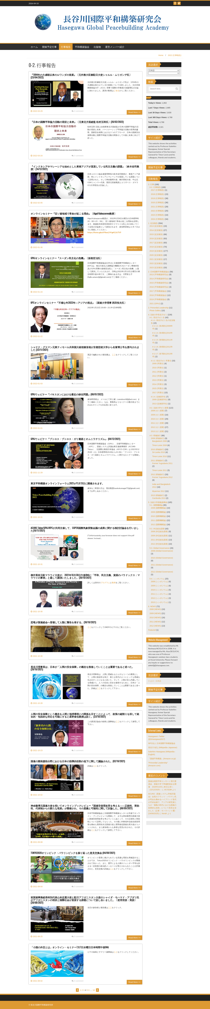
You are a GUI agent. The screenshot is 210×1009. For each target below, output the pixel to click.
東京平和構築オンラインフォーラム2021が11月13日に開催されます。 (67, 483)
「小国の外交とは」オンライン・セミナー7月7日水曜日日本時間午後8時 (70, 947)
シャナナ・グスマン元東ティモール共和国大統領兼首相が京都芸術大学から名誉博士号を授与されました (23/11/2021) (85, 348)
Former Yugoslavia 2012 (162, 477)
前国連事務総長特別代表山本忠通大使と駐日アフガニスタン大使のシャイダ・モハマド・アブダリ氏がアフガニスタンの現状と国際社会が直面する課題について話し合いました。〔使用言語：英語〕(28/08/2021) (85, 900)
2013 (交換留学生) (160, 404)
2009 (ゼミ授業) (157, 415)
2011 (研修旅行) (157, 460)
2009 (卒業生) (158, 363)
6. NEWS (152, 606)
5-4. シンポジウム (157, 579)
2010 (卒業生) (158, 368)
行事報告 (66, 46)
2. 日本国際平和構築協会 (158, 272)
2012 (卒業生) (158, 376)
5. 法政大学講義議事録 (157, 502)
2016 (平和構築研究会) (159, 287)
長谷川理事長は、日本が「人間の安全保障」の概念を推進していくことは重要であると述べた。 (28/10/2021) (82, 668)
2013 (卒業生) (158, 380)
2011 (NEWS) (155, 622)
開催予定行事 (49, 46)
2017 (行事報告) (157, 190)
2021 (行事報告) (157, 207)
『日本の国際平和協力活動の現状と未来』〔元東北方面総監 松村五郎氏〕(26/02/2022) (77, 122)
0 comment (77, 111)
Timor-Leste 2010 (159, 456)
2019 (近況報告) (156, 251)
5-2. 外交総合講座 (157, 529)
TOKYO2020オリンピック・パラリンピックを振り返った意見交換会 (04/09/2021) (73, 853)
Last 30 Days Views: (157, 112)
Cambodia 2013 (159, 498)
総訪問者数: (153, 127)
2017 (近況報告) (156, 243)
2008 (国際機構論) (158, 508)
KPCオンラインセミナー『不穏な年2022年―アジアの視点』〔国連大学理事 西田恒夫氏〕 (79, 302)
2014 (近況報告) (156, 230)
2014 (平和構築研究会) (159, 279)
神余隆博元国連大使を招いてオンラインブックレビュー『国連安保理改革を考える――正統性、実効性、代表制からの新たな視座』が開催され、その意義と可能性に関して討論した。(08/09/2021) (85, 807)
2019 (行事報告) (157, 198)
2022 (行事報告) (174, 55)
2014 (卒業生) (158, 384)
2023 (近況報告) (156, 267)
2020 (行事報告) (157, 202)
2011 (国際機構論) (158, 520)
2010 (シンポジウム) (159, 590)
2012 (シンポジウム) (159, 598)
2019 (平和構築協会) (158, 299)
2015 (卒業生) (158, 388)
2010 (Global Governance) (162, 558)
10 (94, 990)
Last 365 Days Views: (158, 117)
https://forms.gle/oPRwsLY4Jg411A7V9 (104, 232)
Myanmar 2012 (158, 491)
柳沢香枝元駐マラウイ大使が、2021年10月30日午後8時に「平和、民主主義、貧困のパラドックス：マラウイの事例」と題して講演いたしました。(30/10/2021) (85, 576)
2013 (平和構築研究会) (159, 274)
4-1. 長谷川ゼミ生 (157, 317)
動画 (114, 582)
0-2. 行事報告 (155, 187)
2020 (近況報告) (156, 255)
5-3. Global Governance (160, 548)
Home (160, 55)
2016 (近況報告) (156, 238)
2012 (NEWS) (155, 626)
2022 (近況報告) (156, 263)
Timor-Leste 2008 (159, 445)
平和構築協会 (82, 46)
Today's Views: (155, 103)
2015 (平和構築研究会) (159, 283)
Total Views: (154, 122)
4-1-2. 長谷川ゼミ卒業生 (161, 361)
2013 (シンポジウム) (159, 602)
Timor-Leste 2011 (159, 470)
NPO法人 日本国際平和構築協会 (161, 743)
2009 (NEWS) (155, 613)
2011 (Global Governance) (162, 565)
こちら (116, 90)
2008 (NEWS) (155, 609)
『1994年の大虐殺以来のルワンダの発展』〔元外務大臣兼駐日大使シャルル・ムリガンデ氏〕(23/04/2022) (81, 76)
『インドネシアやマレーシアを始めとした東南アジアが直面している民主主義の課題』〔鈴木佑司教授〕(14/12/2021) (85, 168)
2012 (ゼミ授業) (157, 427)
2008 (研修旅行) (157, 438)
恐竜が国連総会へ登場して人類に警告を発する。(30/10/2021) (63, 622)
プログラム (105, 582)
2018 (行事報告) (157, 194)
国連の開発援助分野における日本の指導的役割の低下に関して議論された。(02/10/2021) (78, 761)
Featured (152, 630)
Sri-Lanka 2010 (158, 452)
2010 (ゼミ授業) (157, 419)
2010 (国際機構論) (158, 516)
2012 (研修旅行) (157, 474)
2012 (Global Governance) (162, 572)
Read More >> (134, 112)
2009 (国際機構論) (158, 512)
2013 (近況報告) (156, 226)
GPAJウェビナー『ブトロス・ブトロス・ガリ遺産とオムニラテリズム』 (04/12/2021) (75, 439)
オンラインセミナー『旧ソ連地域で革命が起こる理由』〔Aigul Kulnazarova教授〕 (74, 213)
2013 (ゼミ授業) (157, 431)
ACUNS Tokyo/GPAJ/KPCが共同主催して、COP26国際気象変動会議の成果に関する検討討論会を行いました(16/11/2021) (85, 529)
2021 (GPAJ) (155, 303)
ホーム (34, 46)
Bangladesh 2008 (159, 441)
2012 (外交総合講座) (159, 544)
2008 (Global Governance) (162, 551)
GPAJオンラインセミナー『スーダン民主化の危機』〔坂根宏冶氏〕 (67, 258)
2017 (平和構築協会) (158, 291)
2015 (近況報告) (156, 234)
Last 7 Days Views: (157, 108)
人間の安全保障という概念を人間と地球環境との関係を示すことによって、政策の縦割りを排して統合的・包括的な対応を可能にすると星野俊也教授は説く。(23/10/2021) (85, 715)
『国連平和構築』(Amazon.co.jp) (162, 759)
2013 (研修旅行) (157, 495)
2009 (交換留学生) (160, 399)
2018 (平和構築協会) (158, 295)
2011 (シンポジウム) (159, 594)
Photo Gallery (155, 310)
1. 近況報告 (153, 223)
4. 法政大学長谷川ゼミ (157, 315)
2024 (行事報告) (157, 219)
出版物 (97, 46)
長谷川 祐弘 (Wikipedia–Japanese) (162, 747)
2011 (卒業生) (158, 372)
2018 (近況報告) (156, 247)
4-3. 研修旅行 (155, 435)
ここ (114, 354)
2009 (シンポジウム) (159, 586)
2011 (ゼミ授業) (157, 423)
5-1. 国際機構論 (156, 505)
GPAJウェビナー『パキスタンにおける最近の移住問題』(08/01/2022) (67, 394)
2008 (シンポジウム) (159, 581)
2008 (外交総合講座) (159, 531)
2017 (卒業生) (158, 392)
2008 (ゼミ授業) (157, 411)
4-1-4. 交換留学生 (158, 397)
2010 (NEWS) (155, 617)
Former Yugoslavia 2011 (162, 463)
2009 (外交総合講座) (159, 536)
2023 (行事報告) (157, 215)
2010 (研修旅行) (157, 449)
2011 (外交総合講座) (159, 540)
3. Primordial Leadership (158, 308)
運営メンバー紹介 (114, 46)
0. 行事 (151, 184)
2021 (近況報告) (156, 259)
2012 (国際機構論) (158, 524)
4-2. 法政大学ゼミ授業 (159, 408)
